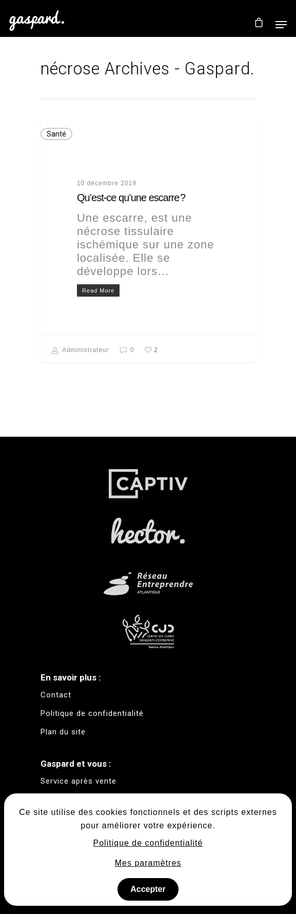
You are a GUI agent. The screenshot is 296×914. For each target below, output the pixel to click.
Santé (56, 134)
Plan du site (63, 731)
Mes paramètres (148, 863)
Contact (56, 694)
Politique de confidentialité (148, 843)
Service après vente (78, 781)
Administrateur (80, 350)
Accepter (147, 889)
